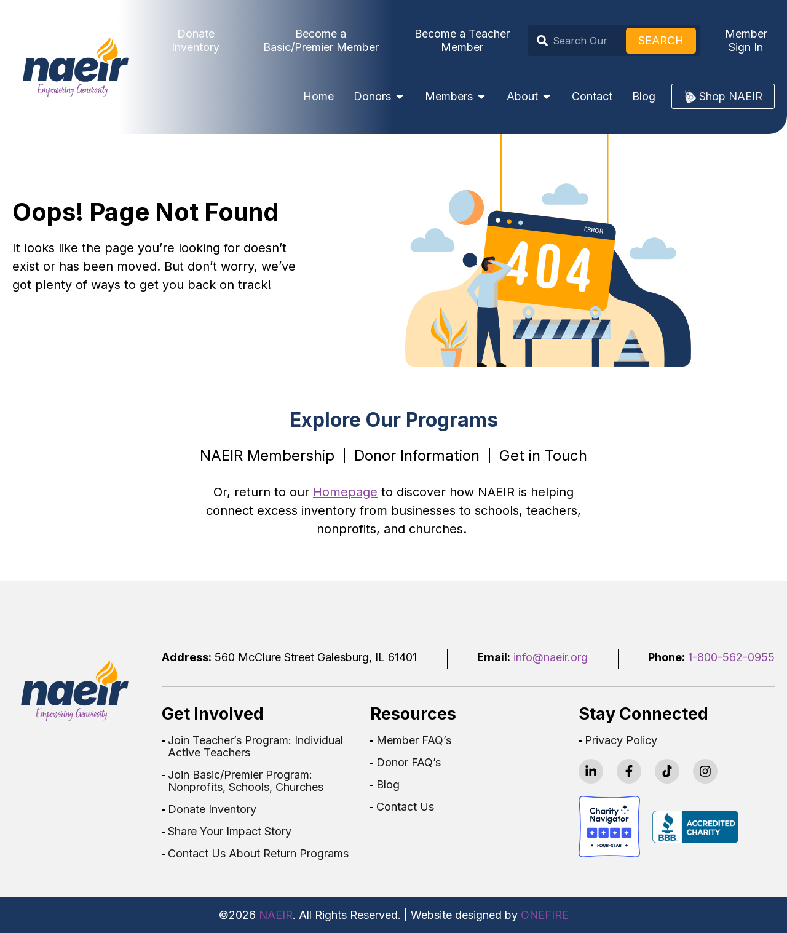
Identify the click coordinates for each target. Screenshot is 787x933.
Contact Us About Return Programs (258, 854)
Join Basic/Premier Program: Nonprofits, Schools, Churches (245, 781)
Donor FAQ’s (408, 762)
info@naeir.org (550, 657)
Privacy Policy (621, 740)
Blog (643, 96)
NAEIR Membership (267, 455)
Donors (379, 96)
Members (456, 96)
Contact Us (405, 807)
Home (318, 96)
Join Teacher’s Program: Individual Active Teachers (255, 746)
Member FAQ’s (413, 740)
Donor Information (417, 455)
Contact (592, 96)
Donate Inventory (212, 809)
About (529, 96)
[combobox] (579, 41)
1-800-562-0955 (731, 657)
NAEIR (276, 914)
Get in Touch (543, 455)
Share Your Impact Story (229, 831)
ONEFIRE (545, 914)
